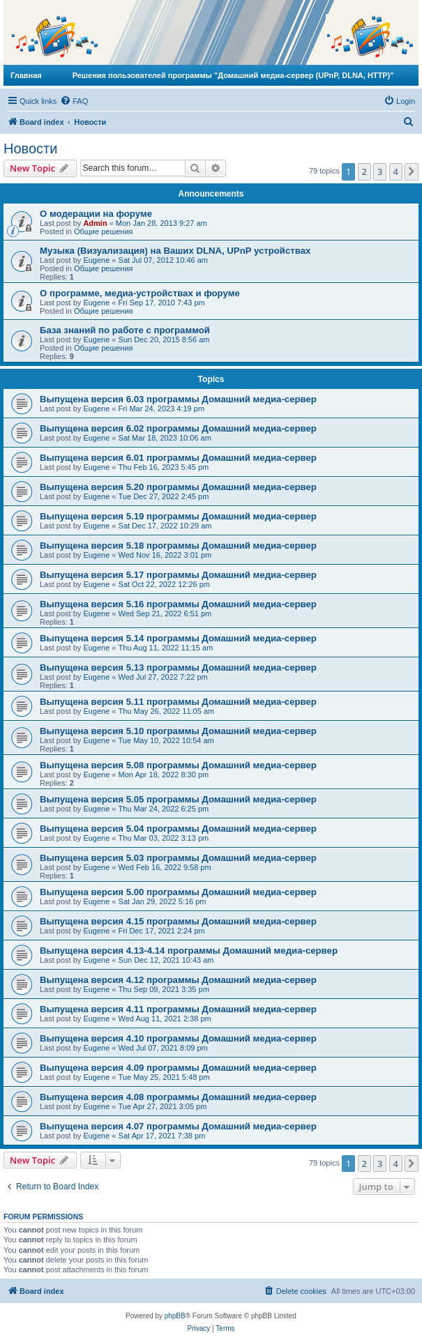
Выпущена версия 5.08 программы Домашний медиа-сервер (178, 765)
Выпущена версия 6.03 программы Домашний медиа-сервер (178, 399)
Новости (30, 148)
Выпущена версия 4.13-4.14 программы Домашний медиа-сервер (189, 950)
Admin (95, 223)
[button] (412, 171)
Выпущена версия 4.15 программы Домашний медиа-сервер (178, 921)
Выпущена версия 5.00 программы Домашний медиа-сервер (178, 892)
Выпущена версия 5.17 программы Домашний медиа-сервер (178, 575)
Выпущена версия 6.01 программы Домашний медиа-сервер (178, 457)
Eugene (96, 260)
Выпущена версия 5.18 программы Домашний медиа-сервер (178, 545)
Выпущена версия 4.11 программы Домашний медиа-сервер (178, 1009)
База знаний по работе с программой (125, 330)
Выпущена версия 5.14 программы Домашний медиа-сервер (178, 638)
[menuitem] (74, 101)
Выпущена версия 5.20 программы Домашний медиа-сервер (178, 487)
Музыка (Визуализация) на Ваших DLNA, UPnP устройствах (175, 250)
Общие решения (103, 231)
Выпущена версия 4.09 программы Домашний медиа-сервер (178, 1067)
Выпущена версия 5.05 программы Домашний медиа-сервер (178, 799)
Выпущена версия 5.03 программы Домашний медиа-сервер (178, 858)
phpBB (175, 1316)
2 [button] (364, 171)
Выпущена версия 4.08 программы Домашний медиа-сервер (178, 1097)
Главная (26, 75)
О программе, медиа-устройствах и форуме (140, 293)
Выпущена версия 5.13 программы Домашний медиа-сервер (178, 667)
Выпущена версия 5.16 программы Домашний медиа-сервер (178, 604)
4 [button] (395, 171)
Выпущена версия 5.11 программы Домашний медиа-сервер (178, 701)
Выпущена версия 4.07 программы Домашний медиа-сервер (178, 1126)
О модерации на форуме (96, 213)
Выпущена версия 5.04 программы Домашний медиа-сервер (178, 828)
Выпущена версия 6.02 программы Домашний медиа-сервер (178, 428)
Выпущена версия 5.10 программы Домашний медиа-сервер (178, 731)
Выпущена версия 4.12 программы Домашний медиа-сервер (178, 980)
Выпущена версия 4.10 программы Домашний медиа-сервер (178, 1038)
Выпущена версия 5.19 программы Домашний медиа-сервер (178, 516)
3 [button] (379, 171)
